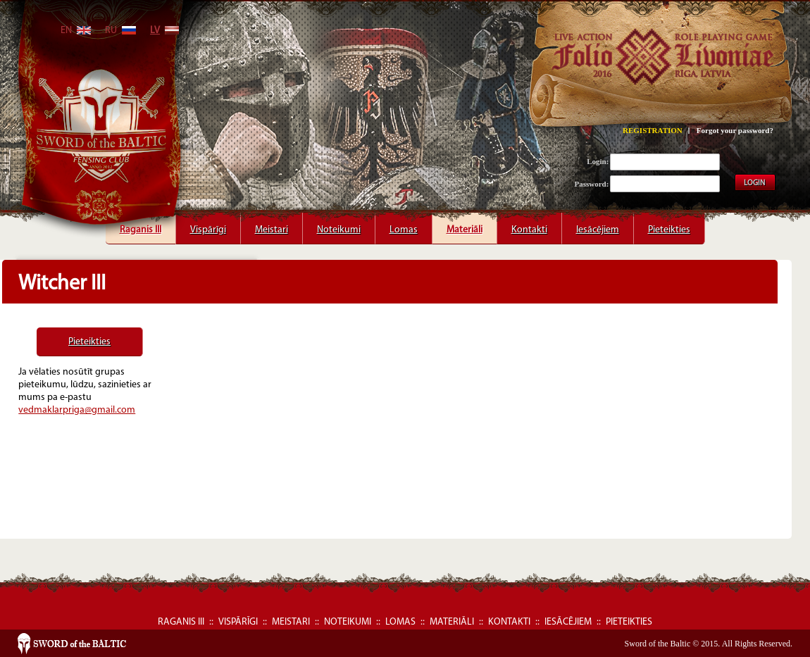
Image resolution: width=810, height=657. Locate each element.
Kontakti (529, 230)
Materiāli (464, 230)
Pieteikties (669, 230)
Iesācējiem (597, 230)
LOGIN (754, 183)
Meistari (271, 230)
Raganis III (140, 230)
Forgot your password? (735, 130)
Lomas (404, 230)
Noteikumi (339, 230)
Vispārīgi (208, 230)
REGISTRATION (653, 130)
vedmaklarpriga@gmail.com (76, 410)
